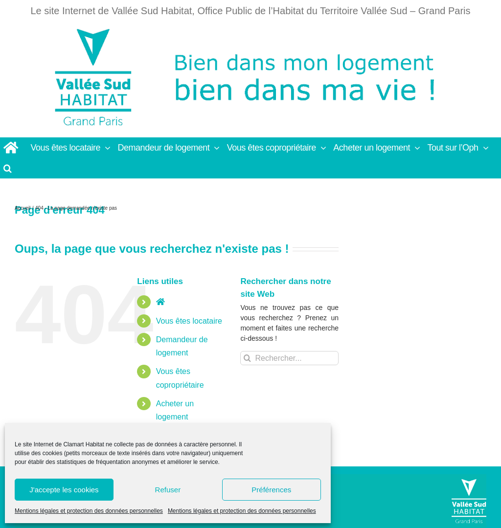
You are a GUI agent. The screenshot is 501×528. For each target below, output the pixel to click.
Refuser (168, 489)
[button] (8, 168)
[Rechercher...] (289, 358)
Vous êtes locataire (189, 321)
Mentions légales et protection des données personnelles (89, 510)
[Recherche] (247, 358)
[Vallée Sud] (469, 501)
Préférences (271, 489)
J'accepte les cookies (63, 489)
